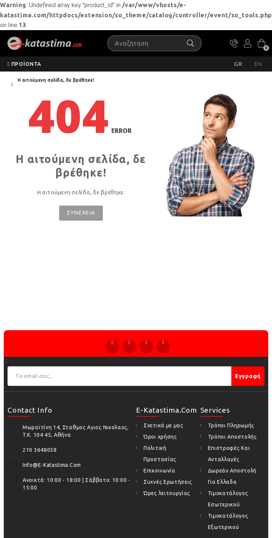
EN (258, 64)
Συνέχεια (81, 213)
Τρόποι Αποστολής (232, 437)
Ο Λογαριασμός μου (247, 43)
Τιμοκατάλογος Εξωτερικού (228, 521)
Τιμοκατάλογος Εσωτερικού (228, 499)
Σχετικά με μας (163, 425)
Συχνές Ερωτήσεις (168, 482)
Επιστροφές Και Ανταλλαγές (229, 453)
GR (238, 64)
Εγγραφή (248, 376)
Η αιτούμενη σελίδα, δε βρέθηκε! (56, 80)
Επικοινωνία (160, 471)
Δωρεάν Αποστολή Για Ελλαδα (232, 476)
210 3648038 (234, 43)
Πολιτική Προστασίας (160, 453)
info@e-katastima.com (52, 465)
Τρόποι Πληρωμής (231, 425)
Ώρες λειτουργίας (167, 493)
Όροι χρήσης (160, 437)
